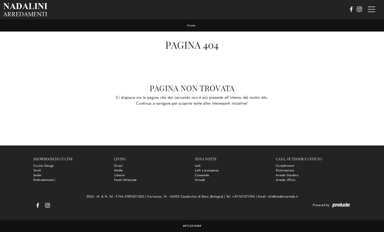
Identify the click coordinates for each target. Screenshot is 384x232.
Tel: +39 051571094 (241, 196)
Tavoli (37, 170)
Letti (198, 165)
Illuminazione (285, 170)
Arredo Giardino (287, 175)
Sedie (37, 175)
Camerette (202, 175)
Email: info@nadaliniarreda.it (278, 196)
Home (191, 25)
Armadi (200, 179)
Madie (118, 170)
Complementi (285, 165)
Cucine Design (43, 165)
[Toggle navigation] (371, 9)
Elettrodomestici (44, 179)
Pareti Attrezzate (125, 179)
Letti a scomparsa (206, 170)
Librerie (119, 175)
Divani (118, 165)
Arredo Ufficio (286, 179)
